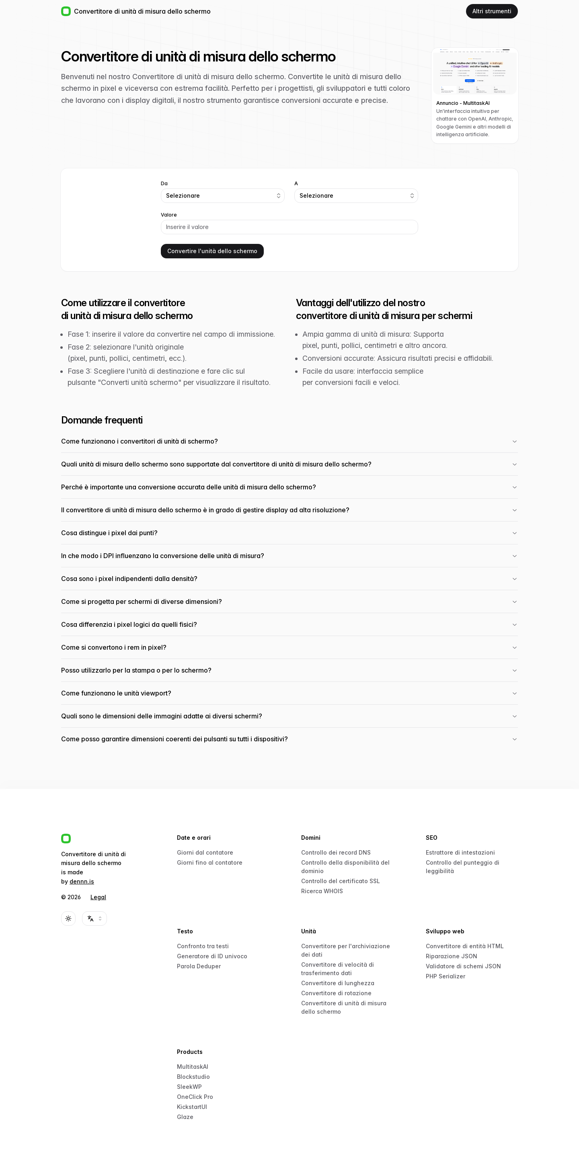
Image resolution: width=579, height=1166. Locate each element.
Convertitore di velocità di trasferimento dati (337, 968)
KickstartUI (192, 1106)
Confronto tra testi (203, 946)
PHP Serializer (445, 976)
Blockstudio (193, 1076)
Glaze (185, 1116)
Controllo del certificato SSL (340, 881)
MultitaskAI (192, 1066)
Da (164, 183)
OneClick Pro (195, 1096)
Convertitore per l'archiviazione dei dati (345, 950)
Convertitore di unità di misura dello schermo (343, 1007)
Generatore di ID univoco (212, 956)
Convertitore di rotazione (336, 993)
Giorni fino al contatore (209, 862)
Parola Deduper (199, 966)
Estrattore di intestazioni (460, 852)
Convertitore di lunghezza (337, 983)
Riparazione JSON (451, 956)
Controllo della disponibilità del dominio (345, 866)
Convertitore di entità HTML (465, 946)
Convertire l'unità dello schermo (212, 251)
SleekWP (189, 1086)
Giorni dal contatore (205, 852)
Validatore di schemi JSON (463, 966)
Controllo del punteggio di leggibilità (462, 866)
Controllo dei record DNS (336, 852)
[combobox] (223, 195)
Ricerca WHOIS (322, 891)
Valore (169, 215)
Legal (98, 897)
